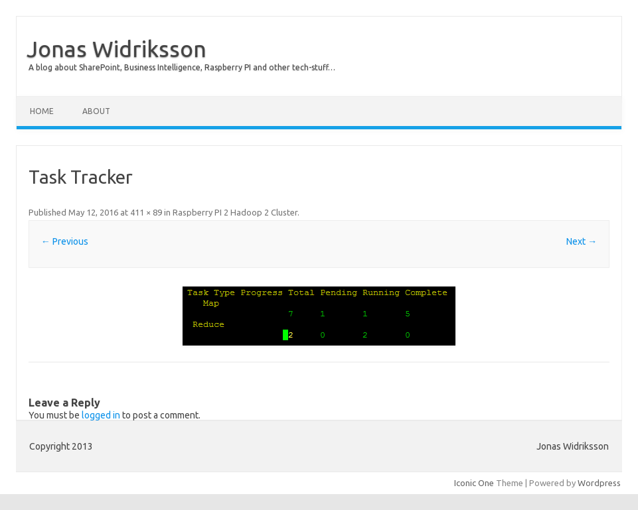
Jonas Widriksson (116, 48)
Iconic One (474, 482)
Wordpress (599, 482)
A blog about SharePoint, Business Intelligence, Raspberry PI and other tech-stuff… (182, 67)
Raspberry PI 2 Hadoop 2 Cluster (235, 212)
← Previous (64, 241)
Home (42, 111)
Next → (581, 241)
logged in (101, 415)
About (96, 111)
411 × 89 (146, 212)
